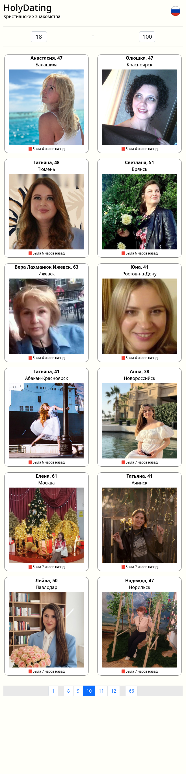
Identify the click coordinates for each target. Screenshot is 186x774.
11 (101, 691)
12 (113, 691)
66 (131, 691)
